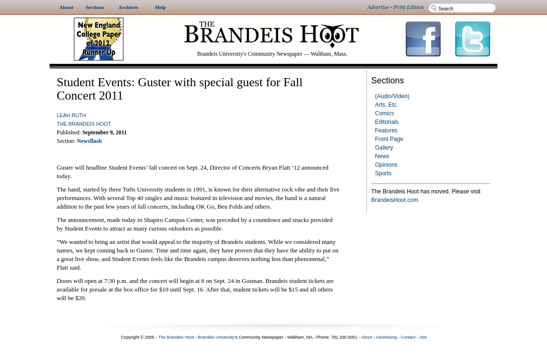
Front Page (389, 139)
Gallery (384, 147)
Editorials (386, 122)
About (366, 337)
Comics (384, 113)
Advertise (378, 7)
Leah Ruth (71, 115)
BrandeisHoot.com (394, 200)
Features (386, 130)
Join (423, 337)
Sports (383, 173)
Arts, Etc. (386, 104)
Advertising (386, 337)
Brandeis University (216, 337)
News (382, 156)
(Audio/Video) (392, 96)
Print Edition (409, 7)
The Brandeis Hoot (84, 124)
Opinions (386, 164)
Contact (408, 337)
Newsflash (89, 141)
